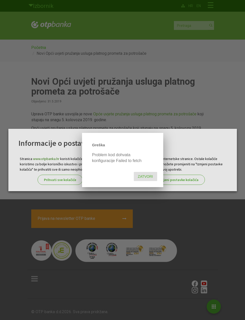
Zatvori (145, 176)
